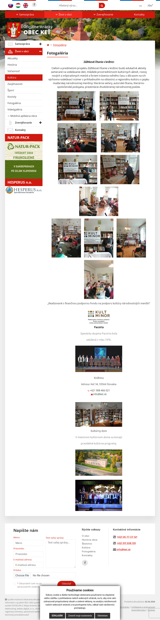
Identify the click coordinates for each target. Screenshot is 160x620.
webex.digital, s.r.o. (25, 608)
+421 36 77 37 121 (127, 537)
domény (39, 608)
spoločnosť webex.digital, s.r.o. (38, 611)
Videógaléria (15, 109)
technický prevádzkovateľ (17, 614)
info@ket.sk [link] (100, 394)
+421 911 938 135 (126, 543)
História (12, 64)
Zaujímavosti (15, 84)
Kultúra (12, 77)
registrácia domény (14, 611)
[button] (24, 14)
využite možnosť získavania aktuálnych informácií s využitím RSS (24, 601)
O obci (85, 536)
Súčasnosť (14, 71)
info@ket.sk (123, 549)
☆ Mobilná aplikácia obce (22, 116)
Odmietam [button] (103, 615)
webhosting (10, 608)
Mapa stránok (30, 605)
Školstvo (87, 543)
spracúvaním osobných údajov (33, 586)
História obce (89, 540)
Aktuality (13, 58)
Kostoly (12, 96)
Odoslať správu (66, 585)
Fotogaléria (14, 103)
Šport (11, 90)
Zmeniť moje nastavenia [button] (80, 615)
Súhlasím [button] (57, 615)
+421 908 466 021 (100, 390)
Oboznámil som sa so (33, 585)
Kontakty (139, 14)
